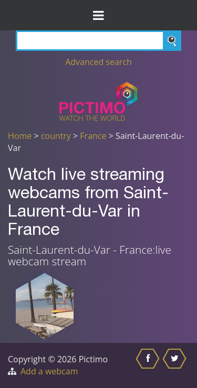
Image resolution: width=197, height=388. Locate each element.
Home (20, 136)
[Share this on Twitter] (175, 365)
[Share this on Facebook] (149, 365)
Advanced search (98, 62)
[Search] (98, 40)
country (56, 136)
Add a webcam (49, 371)
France (93, 136)
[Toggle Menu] (98, 15)
